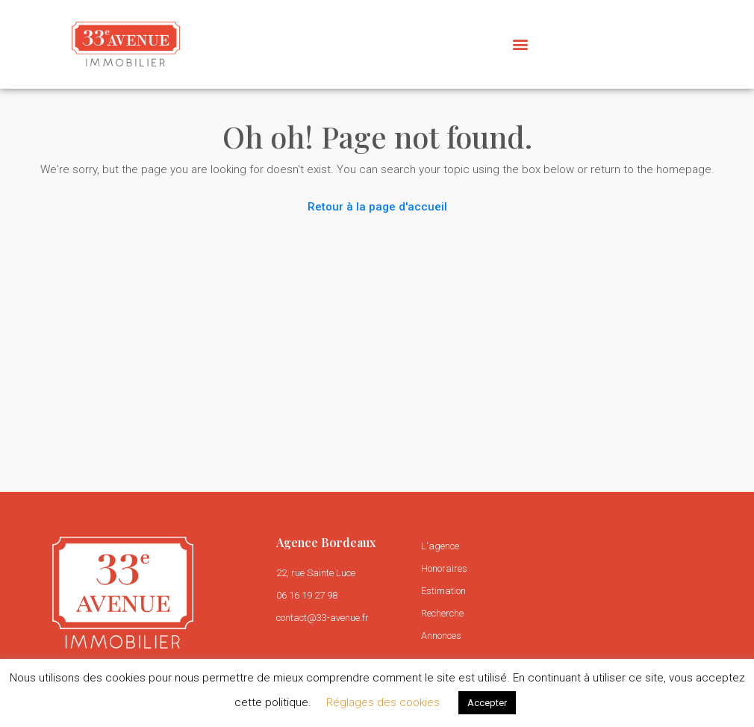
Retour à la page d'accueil (377, 206)
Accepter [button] (487, 702)
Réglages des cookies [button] (383, 702)
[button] (520, 43)
